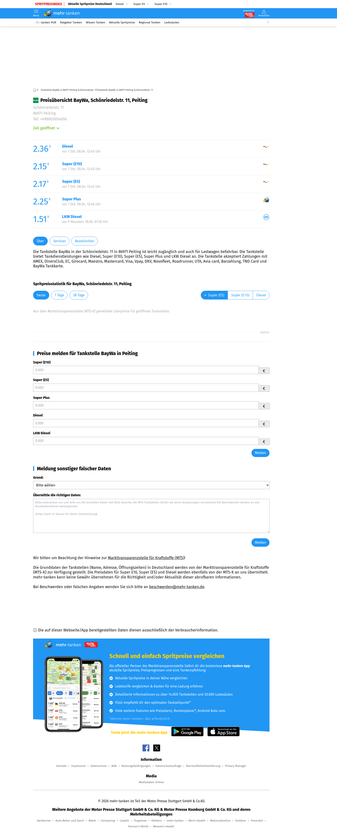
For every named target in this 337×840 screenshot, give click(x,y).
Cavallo (124, 820)
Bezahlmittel (84, 241)
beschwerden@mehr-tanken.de (176, 586)
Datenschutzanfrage (168, 766)
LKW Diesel (41, 433)
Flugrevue (140, 820)
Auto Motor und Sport (69, 820)
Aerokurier (44, 820)
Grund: (38, 477)
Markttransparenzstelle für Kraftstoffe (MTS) (146, 557)
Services (59, 241)
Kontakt (61, 766)
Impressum (78, 766)
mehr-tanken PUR (44, 22)
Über (40, 241)
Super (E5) (41, 380)
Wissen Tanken (95, 22)
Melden (260, 453)
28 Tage (78, 295)
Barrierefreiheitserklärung (203, 766)
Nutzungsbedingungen (136, 766)
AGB (113, 766)
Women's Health (163, 826)
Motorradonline (220, 820)
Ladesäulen (171, 22)
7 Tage (59, 295)
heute (41, 295)
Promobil (257, 820)
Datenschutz (98, 766)
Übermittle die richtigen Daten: (57, 495)
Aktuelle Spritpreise (122, 22)
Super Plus (41, 398)
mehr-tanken (175, 820)
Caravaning (108, 820)
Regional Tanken (149, 22)
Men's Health (196, 820)
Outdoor (240, 820)
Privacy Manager (235, 766)
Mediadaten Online (151, 782)
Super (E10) (42, 362)
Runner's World (138, 826)
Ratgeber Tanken (71, 22)
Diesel (38, 415)
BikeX (92, 820)
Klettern (156, 820)
